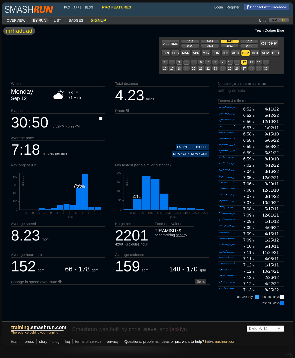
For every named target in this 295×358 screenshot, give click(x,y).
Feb (175, 53)
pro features (116, 7)
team (15, 341)
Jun (216, 53)
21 (200, 68)
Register (232, 7)
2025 (190, 45)
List (57, 20)
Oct (255, 53)
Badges (76, 20)
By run (39, 20)
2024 (210, 41)
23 (215, 68)
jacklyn (178, 329)
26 (236, 68)
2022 (230, 41)
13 (251, 62)
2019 (249, 45)
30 (265, 68)
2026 (190, 41)
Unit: (263, 20)
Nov (265, 53)
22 (208, 68)
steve (149, 329)
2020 (249, 41)
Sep (245, 53)
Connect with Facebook (265, 6)
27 (244, 68)
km (274, 20)
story (43, 341)
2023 (210, 45)
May (206, 53)
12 (244, 62)
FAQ (67, 7)
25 (229, 68)
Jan (165, 53)
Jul (225, 53)
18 (179, 68)
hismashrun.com (220, 341)
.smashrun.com (38, 327)
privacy (113, 341)
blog (89, 7)
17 (171, 68)
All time (170, 44)
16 (164, 68)
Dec (275, 53)
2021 (229, 45)
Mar (185, 53)
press (29, 341)
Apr (196, 53)
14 (258, 62)
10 (229, 62)
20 (193, 68)
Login (218, 7)
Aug (235, 53)
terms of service (88, 341)
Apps (77, 7)
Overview (16, 20)
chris (134, 329)
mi (284, 20)
